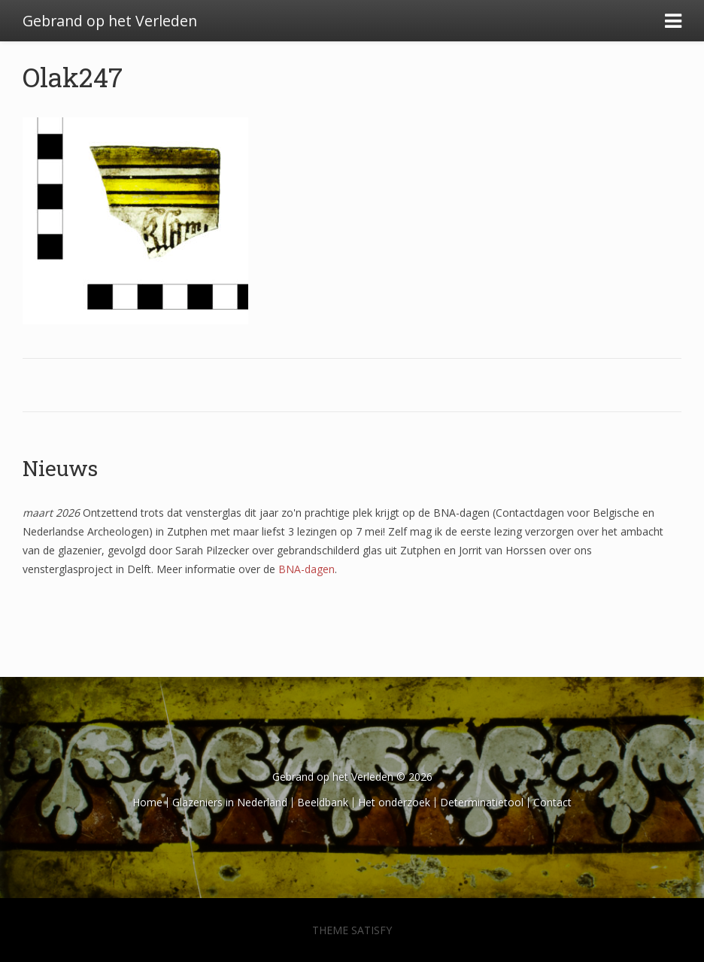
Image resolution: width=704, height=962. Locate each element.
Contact (552, 802)
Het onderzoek (394, 802)
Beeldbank (322, 802)
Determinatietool (481, 802)
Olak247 (73, 76)
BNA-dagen (306, 569)
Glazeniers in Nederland (229, 802)
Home (147, 802)
